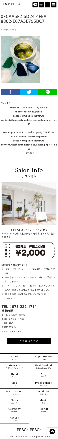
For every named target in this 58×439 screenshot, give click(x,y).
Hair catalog (14, 393)
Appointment (43, 358)
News (14, 401)
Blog (14, 384)
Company (14, 410)
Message (14, 367)
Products (43, 393)
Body (43, 375)
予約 (41, 5)
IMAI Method (43, 367)
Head (14, 375)
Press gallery (43, 384)
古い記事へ (6, 103)
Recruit (43, 410)
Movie (43, 401)
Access (14, 419)
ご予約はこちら (29, 341)
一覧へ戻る (29, 152)
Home (14, 358)
